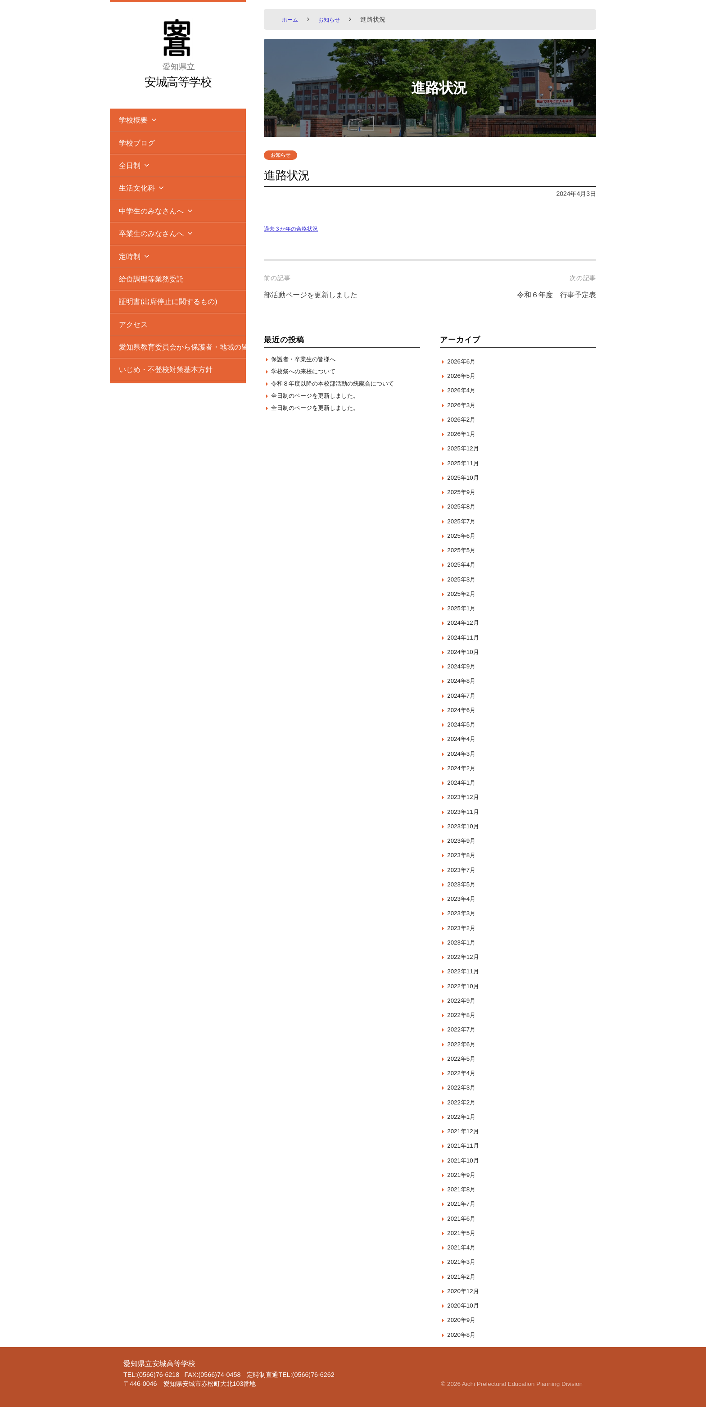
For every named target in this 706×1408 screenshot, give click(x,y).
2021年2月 (463, 1277)
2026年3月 (463, 405)
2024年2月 (463, 768)
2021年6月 (463, 1218)
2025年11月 (465, 463)
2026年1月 (463, 434)
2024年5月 (463, 725)
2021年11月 (465, 1146)
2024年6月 (463, 710)
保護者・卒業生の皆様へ (308, 360)
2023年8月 (463, 855)
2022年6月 (463, 1044)
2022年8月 (463, 1015)
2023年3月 (463, 913)
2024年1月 (463, 783)
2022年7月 (463, 1030)
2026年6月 (463, 361)
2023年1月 (463, 942)
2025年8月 (463, 507)
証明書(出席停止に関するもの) (168, 301)
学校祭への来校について (308, 373)
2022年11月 (465, 972)
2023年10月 (465, 826)
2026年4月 (463, 391)
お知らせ (333, 19)
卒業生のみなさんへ (151, 233)
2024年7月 (463, 695)
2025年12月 (465, 449)
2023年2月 (463, 928)
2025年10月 (465, 477)
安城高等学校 (178, 81)
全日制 (129, 165)
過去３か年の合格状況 (295, 229)
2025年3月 (463, 579)
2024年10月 (465, 652)
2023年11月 (465, 812)
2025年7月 (463, 521)
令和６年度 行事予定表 (551, 295)
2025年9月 (463, 492)
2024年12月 (465, 623)
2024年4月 (463, 739)
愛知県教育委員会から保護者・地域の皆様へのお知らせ (182, 347)
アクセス (133, 324)
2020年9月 (463, 1320)
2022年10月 (465, 986)
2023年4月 (463, 899)
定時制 (129, 256)
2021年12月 (465, 1131)
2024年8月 (463, 681)
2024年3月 (463, 754)
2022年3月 (463, 1088)
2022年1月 (463, 1117)
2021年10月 (465, 1160)
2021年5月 (463, 1233)
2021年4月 (463, 1248)
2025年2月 (463, 594)
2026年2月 (463, 419)
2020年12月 (465, 1291)
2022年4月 (463, 1073)
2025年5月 (463, 550)
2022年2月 (463, 1102)
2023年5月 (463, 884)
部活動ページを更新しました (316, 295)
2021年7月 (463, 1204)
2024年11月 (465, 637)
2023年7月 (463, 870)
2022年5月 (463, 1059)
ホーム (291, 19)
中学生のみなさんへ (151, 211)
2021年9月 (463, 1175)
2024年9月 (463, 667)
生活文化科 (137, 188)
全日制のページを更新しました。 (321, 400)
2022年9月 (463, 1000)
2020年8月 (463, 1335)
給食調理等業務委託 (151, 279)
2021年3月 (463, 1262)
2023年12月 (465, 797)
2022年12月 (465, 957)
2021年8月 (463, 1190)
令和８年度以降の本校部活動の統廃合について (342, 387)
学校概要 (133, 120)
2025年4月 (463, 565)
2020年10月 (465, 1306)
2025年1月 (463, 609)
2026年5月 (463, 376)
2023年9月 (463, 841)
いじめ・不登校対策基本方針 (166, 369)
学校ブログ (137, 143)
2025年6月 (463, 536)
